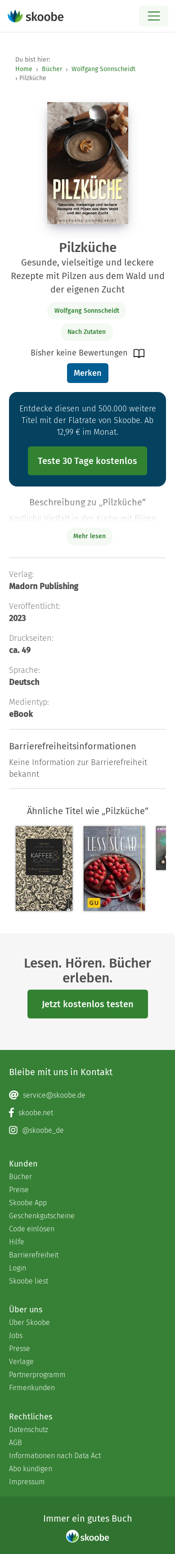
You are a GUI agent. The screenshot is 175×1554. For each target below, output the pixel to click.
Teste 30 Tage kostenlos (87, 460)
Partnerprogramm (37, 1374)
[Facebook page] (87, 1113)
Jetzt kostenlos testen (88, 1004)
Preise (19, 1189)
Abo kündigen (30, 1468)
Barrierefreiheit (33, 1255)
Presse (19, 1348)
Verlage (21, 1361)
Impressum (27, 1481)
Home (23, 69)
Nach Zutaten (86, 332)
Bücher (52, 69)
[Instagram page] (87, 1130)
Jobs (15, 1335)
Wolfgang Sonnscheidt (103, 69)
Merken (87, 373)
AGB (15, 1442)
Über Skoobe (29, 1322)
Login (17, 1268)
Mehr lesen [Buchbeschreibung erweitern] (89, 536)
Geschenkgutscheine (42, 1216)
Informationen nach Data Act (55, 1455)
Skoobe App (28, 1202)
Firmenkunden (32, 1387)
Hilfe (16, 1242)
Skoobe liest (28, 1281)
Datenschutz (28, 1429)
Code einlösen (31, 1229)
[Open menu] (153, 16)
